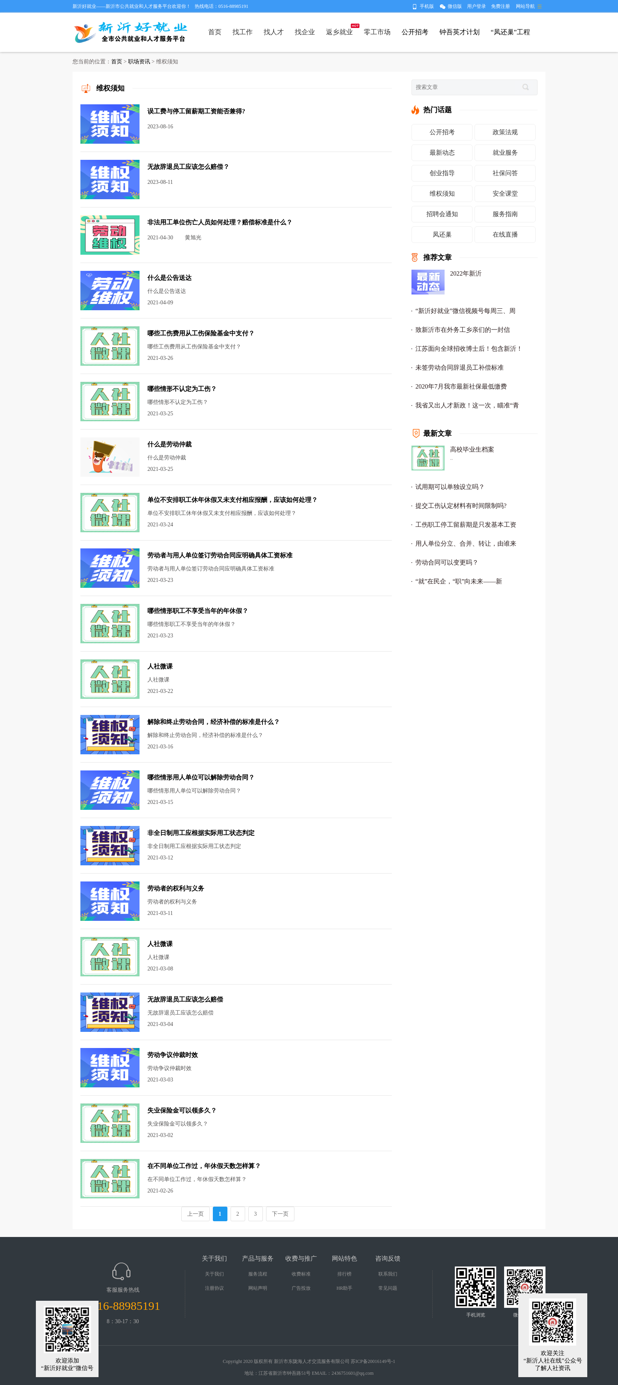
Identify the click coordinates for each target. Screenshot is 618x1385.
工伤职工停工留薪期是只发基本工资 (465, 524)
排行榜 (344, 1274)
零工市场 (377, 32)
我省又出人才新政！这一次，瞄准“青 (467, 405)
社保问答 (505, 173)
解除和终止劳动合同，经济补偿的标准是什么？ (213, 721)
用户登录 (476, 6)
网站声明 (257, 1288)
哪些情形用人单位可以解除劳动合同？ (201, 777)
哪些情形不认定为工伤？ (182, 388)
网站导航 (525, 6)
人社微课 (160, 666)
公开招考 (442, 132)
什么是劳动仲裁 (169, 444)
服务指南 (505, 214)
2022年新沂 (466, 273)
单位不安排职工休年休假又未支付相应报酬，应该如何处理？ (232, 499)
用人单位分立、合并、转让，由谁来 (465, 543)
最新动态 (442, 152)
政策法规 (505, 132)
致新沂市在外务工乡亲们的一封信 (462, 329)
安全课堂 (505, 193)
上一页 (195, 1214)
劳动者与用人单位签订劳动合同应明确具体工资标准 (219, 555)
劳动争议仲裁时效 (172, 1055)
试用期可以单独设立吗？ (450, 486)
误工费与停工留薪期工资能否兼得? (196, 111)
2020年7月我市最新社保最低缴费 (461, 386)
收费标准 (301, 1274)
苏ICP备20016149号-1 (373, 1361)
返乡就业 (339, 32)
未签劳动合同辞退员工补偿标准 (459, 367)
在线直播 (505, 234)
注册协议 (214, 1288)
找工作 (243, 32)
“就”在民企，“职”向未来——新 (458, 581)
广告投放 (301, 1288)
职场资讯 (139, 62)
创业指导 (442, 173)
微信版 (455, 6)
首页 (215, 32)
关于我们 (214, 1274)
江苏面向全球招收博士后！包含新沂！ (469, 348)
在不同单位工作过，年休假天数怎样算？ (204, 1166)
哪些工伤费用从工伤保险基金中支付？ (201, 333)
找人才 (274, 32)
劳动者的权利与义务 (175, 888)
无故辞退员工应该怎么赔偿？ (188, 166)
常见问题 (387, 1288)
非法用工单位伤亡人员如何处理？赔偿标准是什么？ (219, 222)
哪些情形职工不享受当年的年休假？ (197, 610)
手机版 (427, 6)
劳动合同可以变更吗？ (446, 562)
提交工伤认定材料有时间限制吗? (460, 505)
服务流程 (257, 1274)
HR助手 (345, 1288)
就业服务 (505, 152)
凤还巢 (442, 234)
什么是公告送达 (169, 277)
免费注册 (500, 6)
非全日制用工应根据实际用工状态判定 (201, 833)
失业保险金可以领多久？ (182, 1110)
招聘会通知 (442, 214)
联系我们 (387, 1274)
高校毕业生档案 (472, 449)
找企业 (305, 32)
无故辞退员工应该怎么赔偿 (185, 999)
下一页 (280, 1214)
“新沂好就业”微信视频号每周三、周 (465, 310)
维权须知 (442, 193)
